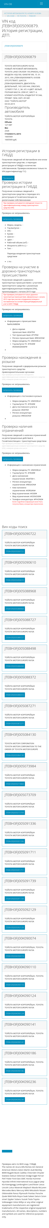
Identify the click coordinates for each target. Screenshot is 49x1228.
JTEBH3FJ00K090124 (15, 1013)
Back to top (7, 1151)
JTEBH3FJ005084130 (15, 755)
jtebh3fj (32, 16)
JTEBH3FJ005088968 (15, 608)
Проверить (8, 178)
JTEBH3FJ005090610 (15, 580)
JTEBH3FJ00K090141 (15, 1042)
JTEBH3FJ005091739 (15, 898)
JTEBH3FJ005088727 (15, 637)
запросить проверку (12, 219)
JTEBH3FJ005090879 (14, 45)
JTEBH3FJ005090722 (15, 551)
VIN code (10, 16)
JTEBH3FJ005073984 (15, 784)
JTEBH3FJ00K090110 (15, 984)
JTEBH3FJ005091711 (15, 870)
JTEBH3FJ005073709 (15, 812)
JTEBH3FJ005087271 (15, 723)
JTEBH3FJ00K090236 (15, 1099)
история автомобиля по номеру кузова (22, 13)
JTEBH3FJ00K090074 (15, 956)
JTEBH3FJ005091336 (15, 841)
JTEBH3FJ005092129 (15, 927)
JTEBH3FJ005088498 (15, 666)
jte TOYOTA (21, 16)
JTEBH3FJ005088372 (15, 694)
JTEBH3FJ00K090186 (15, 1071)
